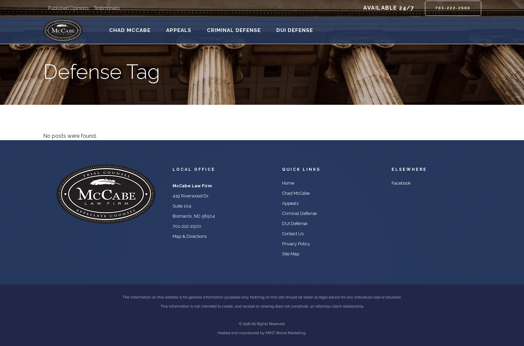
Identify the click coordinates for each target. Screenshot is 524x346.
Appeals (290, 203)
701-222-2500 (453, 8)
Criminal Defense (299, 213)
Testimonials (107, 8)
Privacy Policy (296, 244)
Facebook (401, 183)
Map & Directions (190, 236)
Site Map (290, 254)
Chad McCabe (296, 193)
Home (288, 183)
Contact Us (293, 233)
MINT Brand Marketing (286, 333)
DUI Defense (294, 223)
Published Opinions (68, 8)
